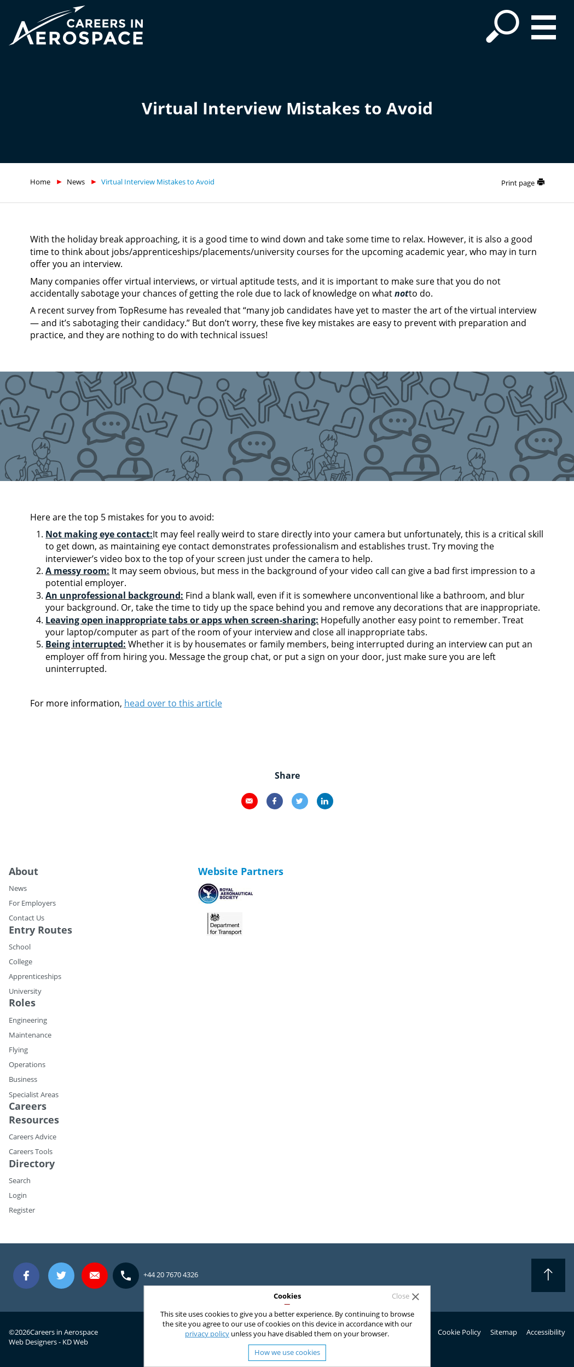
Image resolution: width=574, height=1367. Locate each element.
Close (400, 1296)
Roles (22, 1002)
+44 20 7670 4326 (170, 1274)
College (20, 961)
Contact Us (26, 918)
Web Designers (33, 1342)
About (23, 871)
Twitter (300, 801)
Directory (32, 1163)
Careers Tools (31, 1151)
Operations (27, 1064)
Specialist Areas (34, 1094)
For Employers (32, 903)
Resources (34, 1119)
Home (40, 182)
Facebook (274, 801)
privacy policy (207, 1334)
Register (22, 1210)
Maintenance (30, 1035)
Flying (18, 1050)
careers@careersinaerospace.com (95, 1275)
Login (18, 1195)
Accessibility (545, 1332)
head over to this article (173, 703)
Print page (518, 183)
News (76, 182)
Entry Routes (40, 929)
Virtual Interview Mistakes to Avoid (157, 182)
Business (23, 1079)
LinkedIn (325, 801)
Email (249, 801)
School (20, 947)
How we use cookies (287, 1352)
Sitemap (503, 1332)
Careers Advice (32, 1137)
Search (20, 1180)
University (25, 991)
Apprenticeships (35, 976)
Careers (28, 1106)
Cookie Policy (459, 1332)
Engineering (28, 1020)
